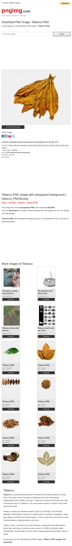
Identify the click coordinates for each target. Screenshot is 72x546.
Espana (17, 3)
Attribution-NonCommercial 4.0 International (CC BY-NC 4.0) (33, 142)
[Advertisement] (36, 54)
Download (11, 299)
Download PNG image (13, 127)
